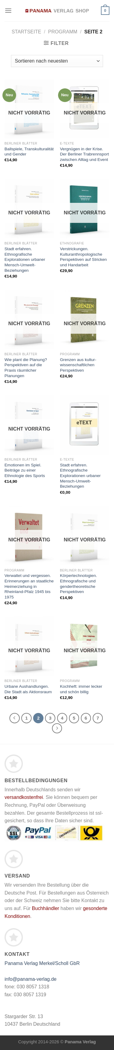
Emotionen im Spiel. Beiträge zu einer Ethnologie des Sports (25, 470)
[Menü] (8, 10)
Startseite (26, 31)
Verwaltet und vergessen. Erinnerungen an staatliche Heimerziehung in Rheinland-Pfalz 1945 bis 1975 (29, 586)
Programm (62, 31)
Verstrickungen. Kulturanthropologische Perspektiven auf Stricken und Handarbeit (83, 257)
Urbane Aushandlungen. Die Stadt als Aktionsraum (28, 689)
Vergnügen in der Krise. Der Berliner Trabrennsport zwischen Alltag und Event (84, 154)
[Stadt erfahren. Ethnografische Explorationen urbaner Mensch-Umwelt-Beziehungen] (84, 425)
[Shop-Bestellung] (57, 61)
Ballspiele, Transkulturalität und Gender (29, 152)
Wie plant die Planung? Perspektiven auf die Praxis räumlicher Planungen (26, 367)
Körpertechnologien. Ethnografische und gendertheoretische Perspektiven (78, 583)
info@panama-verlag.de (31, 979)
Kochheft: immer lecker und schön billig (81, 689)
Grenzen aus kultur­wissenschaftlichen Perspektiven (78, 365)
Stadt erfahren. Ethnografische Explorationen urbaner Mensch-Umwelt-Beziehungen (25, 260)
